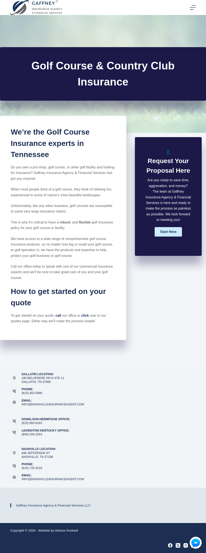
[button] (168, 232)
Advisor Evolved (66, 530)
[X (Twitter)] (178, 545)
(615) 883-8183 (31, 423)
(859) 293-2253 (31, 434)
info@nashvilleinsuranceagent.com (52, 404)
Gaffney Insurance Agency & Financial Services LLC (53, 505)
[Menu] (193, 7)
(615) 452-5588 (31, 393)
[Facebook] (170, 545)
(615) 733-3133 (31, 468)
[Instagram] (185, 545)
